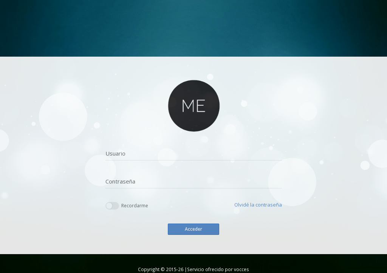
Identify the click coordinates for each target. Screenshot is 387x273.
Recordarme (126, 206)
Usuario (115, 153)
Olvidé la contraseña (258, 204)
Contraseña (120, 181)
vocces (241, 269)
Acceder (193, 229)
